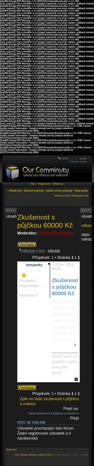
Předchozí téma (62, 196)
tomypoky (34, 265)
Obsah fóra (15, 190)
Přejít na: (71, 408)
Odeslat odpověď (27, 244)
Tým (16, 455)
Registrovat (43, 184)
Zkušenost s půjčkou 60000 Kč (45, 221)
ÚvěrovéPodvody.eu (56, 233)
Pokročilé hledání (78, 161)
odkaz (87, 225)
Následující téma (80, 196)
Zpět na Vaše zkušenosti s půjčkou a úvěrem (49, 401)
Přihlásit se (57, 184)
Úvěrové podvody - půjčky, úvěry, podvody (48, 190)
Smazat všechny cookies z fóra (35, 455)
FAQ (33, 184)
